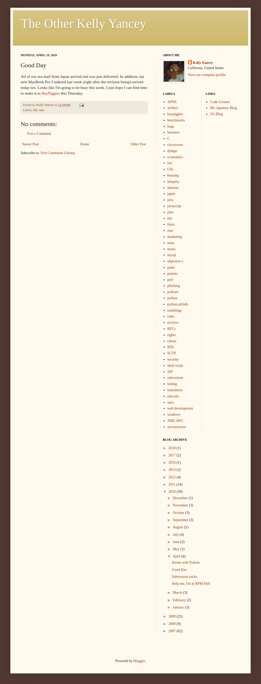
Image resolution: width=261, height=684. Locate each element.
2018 (172, 448)
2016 (172, 462)
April (177, 556)
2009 (172, 616)
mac (41, 110)
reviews (173, 322)
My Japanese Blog (223, 108)
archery (172, 108)
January (179, 607)
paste (171, 267)
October (179, 513)
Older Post (138, 144)
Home (84, 144)
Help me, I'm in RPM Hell (191, 584)
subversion (175, 378)
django (172, 151)
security (173, 359)
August (178, 527)
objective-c (175, 261)
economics (175, 157)
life (35, 110)
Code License (220, 102)
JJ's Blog (216, 114)
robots (171, 341)
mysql (171, 255)
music (171, 249)
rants (170, 316)
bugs (170, 126)
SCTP (171, 353)
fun (169, 163)
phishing (173, 286)
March (178, 593)
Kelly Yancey (203, 63)
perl (170, 280)
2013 (172, 470)
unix (170, 402)
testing (172, 384)
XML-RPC (175, 421)
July (176, 535)
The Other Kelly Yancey (83, 23)
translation (175, 390)
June (176, 542)
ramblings (174, 310)
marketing (174, 237)
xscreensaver (176, 427)
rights (171, 335)
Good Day (179, 570)
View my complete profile (207, 75)
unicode (173, 396)
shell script (175, 366)
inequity (173, 181)
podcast (173, 292)
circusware (175, 145)
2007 (172, 631)
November (181, 505)
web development (180, 408)
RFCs (171, 329)
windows (174, 414)
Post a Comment (39, 134)
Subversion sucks (184, 577)
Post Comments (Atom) (58, 153)
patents (172, 274)
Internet (173, 188)
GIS (170, 169)
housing (173, 175)
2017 (172, 455)
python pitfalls (177, 304)
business (173, 132)
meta (170, 243)
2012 (172, 477)
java (170, 200)
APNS (172, 102)
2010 (172, 492)
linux (171, 224)
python (172, 298)
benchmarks (176, 120)
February (180, 600)
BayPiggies (51, 93)
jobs (170, 212)
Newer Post (30, 144)
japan (171, 194)
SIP (170, 372)
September (181, 520)
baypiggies (175, 114)
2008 (172, 624)
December (180, 498)
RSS (170, 347)
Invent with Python (185, 562)
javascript (174, 206)
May (176, 549)
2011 (172, 484)
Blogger (139, 661)
